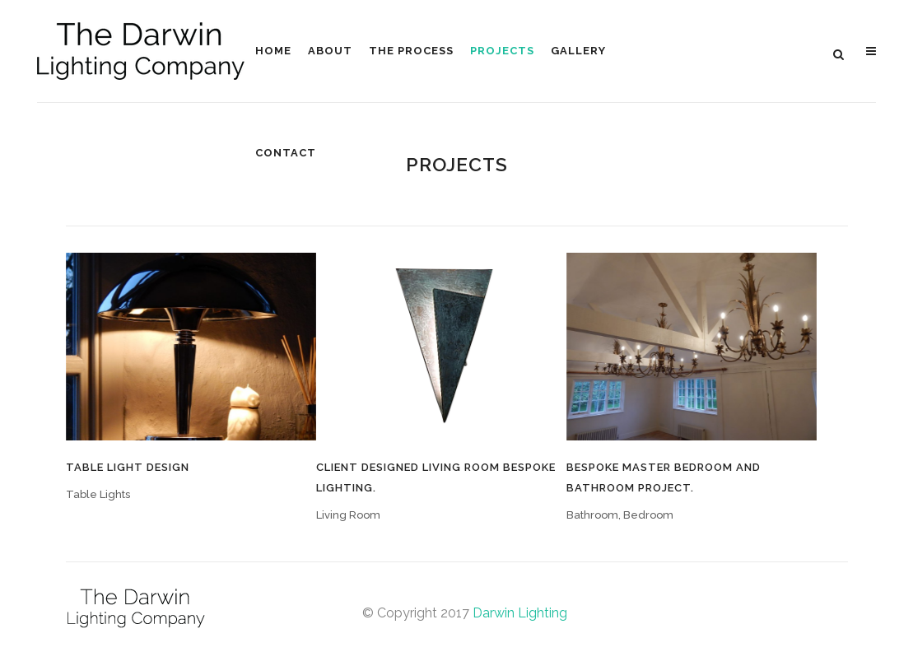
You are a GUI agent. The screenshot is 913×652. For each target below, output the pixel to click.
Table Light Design (127, 467)
